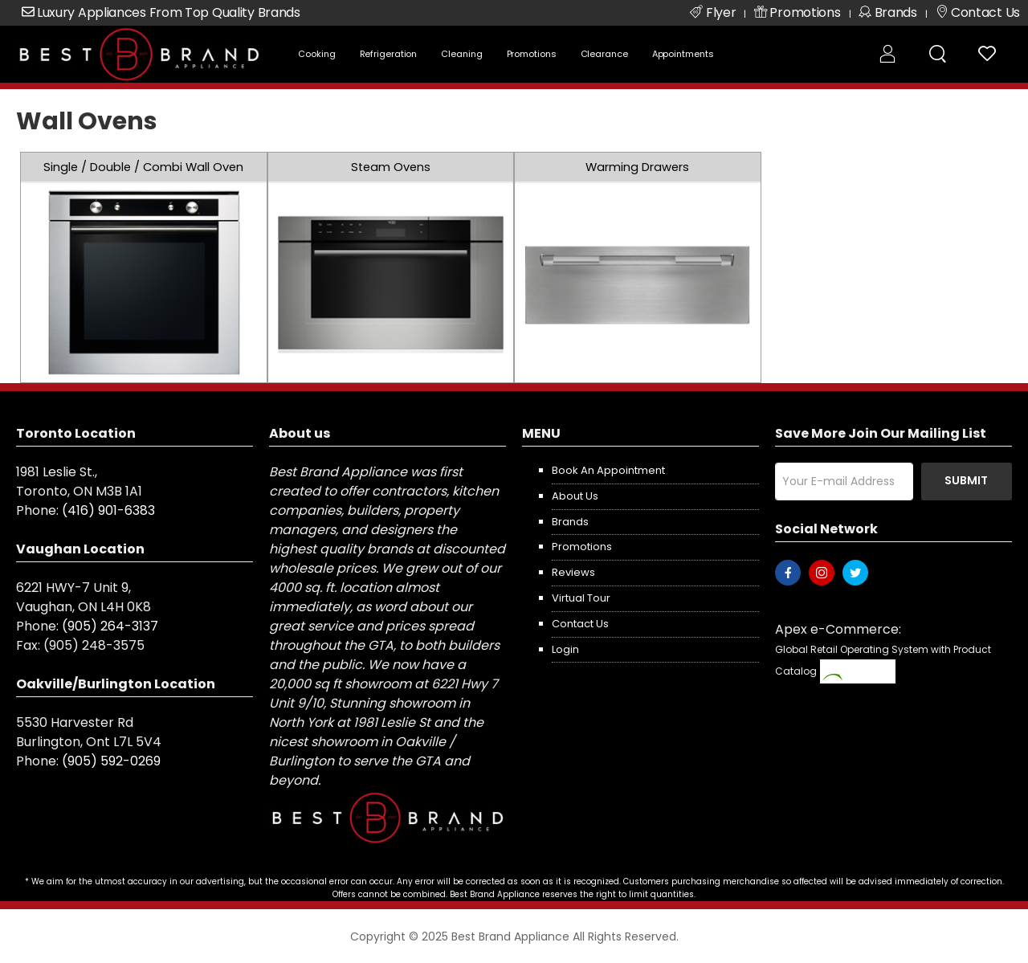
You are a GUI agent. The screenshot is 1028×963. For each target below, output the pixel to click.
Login (565, 649)
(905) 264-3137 (110, 626)
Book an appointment (608, 470)
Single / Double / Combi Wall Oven (143, 167)
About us (575, 496)
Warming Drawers (637, 167)
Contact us (580, 623)
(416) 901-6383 (108, 510)
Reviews (573, 572)
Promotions (532, 53)
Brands (570, 521)
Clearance (604, 53)
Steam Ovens (390, 167)
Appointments (683, 53)
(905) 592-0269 (111, 761)
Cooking (316, 53)
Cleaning (461, 53)
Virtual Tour (581, 598)
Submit (966, 480)
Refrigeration (389, 53)
